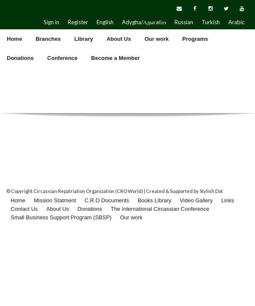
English (105, 22)
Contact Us (24, 209)
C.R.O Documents (106, 200)
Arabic (236, 22)
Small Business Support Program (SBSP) (61, 217)
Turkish (211, 22)
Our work (131, 217)
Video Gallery (196, 200)
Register (78, 22)
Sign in (51, 22)
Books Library (154, 200)
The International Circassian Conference (160, 209)
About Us (57, 209)
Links (227, 200)
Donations (90, 209)
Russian (184, 22)
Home (18, 200)
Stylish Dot (211, 191)
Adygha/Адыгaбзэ (144, 22)
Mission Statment (55, 200)
